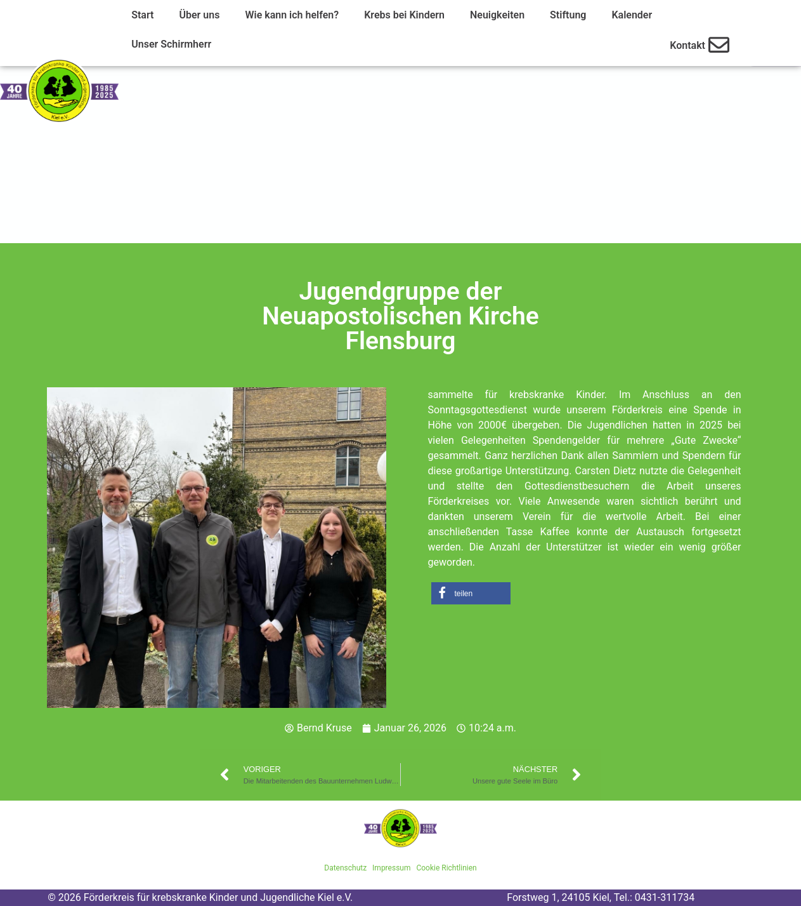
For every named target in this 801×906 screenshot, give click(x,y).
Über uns (199, 15)
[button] (471, 593)
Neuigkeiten (497, 15)
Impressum (391, 867)
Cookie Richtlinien (446, 867)
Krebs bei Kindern (404, 15)
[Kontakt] (718, 44)
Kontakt (687, 45)
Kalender (631, 15)
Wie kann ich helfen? (292, 15)
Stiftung (568, 15)
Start (142, 15)
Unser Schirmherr (171, 44)
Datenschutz (345, 867)
